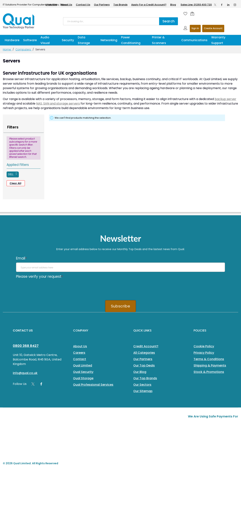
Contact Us (83, 4)
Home (7, 49)
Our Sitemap (143, 391)
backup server (225, 99)
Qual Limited (82, 365)
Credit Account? (145, 346)
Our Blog (139, 372)
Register (213, 28)
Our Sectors (142, 384)
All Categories (144, 353)
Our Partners (102, 4)
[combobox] (111, 21)
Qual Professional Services (93, 384)
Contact (79, 359)
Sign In (195, 28)
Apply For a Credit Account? (148, 4)
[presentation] (44, 288)
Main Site (51, 4)
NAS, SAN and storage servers (58, 103)
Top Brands (120, 4)
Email (21, 258)
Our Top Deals (144, 365)
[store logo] (19, 21)
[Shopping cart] (193, 13)
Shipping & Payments (210, 365)
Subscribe (120, 306)
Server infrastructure (26, 73)
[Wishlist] (185, 13)
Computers (23, 49)
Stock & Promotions (209, 372)
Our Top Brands (145, 378)
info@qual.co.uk (25, 373)
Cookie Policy (204, 346)
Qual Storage (83, 378)
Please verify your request (39, 276)
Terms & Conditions (209, 359)
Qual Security (83, 372)
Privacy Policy (204, 353)
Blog (173, 4)
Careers (79, 353)
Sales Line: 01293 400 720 (196, 4)
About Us (66, 4)
